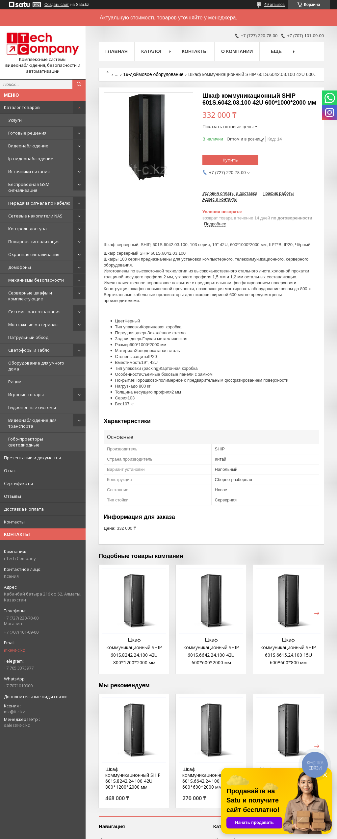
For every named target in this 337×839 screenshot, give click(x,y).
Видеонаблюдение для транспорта (32, 423)
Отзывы (12, 496)
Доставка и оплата (24, 509)
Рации (14, 382)
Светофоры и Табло (29, 350)
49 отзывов (274, 4)
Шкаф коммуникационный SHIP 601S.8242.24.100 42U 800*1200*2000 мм (133, 778)
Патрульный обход (28, 337)
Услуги (15, 120)
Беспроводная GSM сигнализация (28, 187)
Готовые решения (27, 133)
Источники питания (29, 171)
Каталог (152, 51)
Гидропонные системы (32, 407)
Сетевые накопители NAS (35, 216)
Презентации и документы (32, 458)
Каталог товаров (22, 107)
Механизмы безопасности (36, 280)
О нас (9, 470)
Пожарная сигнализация (34, 241)
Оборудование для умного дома (36, 366)
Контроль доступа (27, 229)
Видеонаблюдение (28, 146)
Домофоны (19, 267)
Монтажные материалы (33, 324)
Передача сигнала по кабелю (39, 203)
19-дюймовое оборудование (153, 74)
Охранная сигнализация (33, 254)
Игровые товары (26, 394)
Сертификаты (18, 483)
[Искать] (79, 84)
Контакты (14, 522)
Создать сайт (56, 4)
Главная (116, 51)
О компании (237, 51)
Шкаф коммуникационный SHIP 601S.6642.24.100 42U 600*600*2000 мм (210, 778)
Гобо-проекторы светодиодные (25, 442)
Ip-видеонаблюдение (30, 159)
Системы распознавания (34, 312)
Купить (230, 160)
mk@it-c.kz (14, 650)
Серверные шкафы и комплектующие (30, 296)
